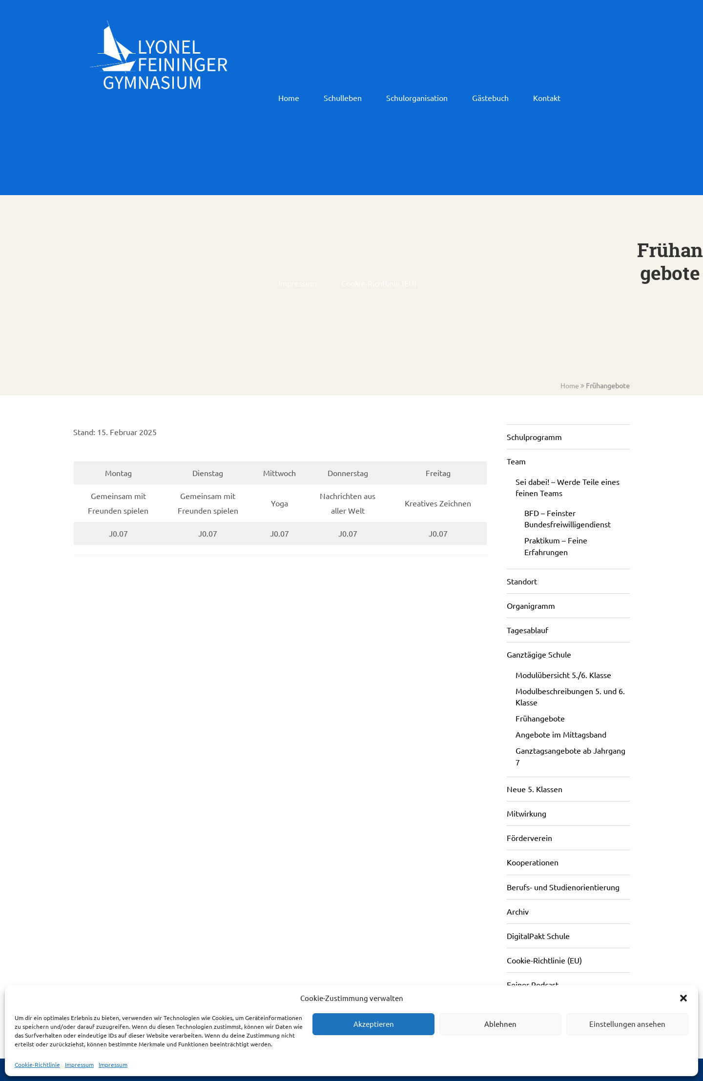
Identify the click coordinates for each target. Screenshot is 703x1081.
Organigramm (531, 605)
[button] (683, 998)
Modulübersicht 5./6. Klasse (563, 675)
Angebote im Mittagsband (561, 734)
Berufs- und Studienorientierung (563, 887)
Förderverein (529, 837)
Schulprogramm (534, 436)
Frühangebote (608, 385)
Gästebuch (490, 97)
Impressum (79, 1064)
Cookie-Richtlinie (37, 1064)
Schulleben (343, 97)
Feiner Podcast (532, 984)
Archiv (518, 911)
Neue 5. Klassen (534, 789)
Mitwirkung (526, 813)
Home (288, 97)
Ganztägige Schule (539, 654)
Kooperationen (532, 862)
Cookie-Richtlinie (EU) (378, 283)
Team (516, 461)
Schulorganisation (417, 97)
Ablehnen (500, 1023)
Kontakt (546, 97)
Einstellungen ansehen (627, 1023)
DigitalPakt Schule (538, 936)
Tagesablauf (527, 630)
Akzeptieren (373, 1023)
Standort (522, 581)
